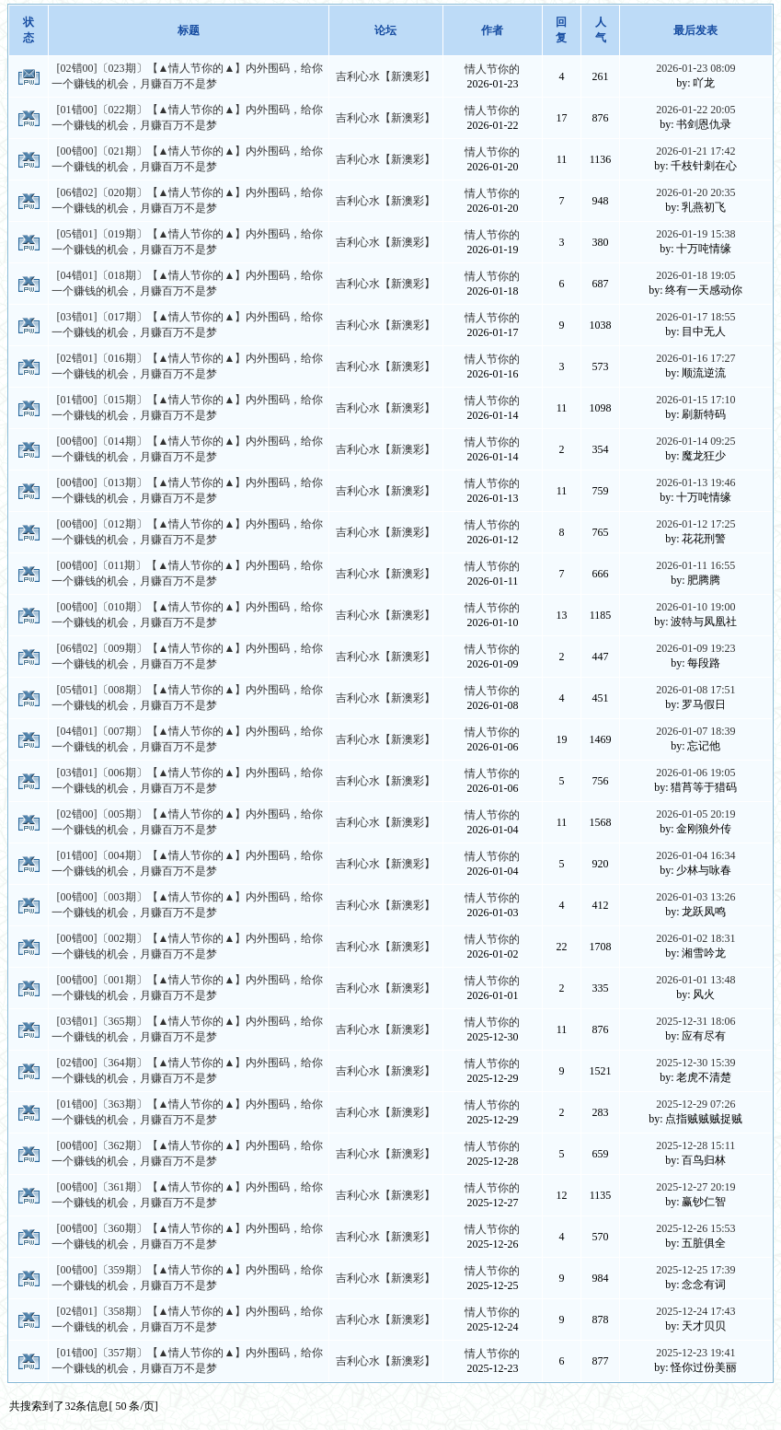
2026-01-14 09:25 (695, 441)
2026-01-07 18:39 (695, 731)
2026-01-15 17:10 (695, 399)
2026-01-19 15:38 (695, 233)
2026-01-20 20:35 (695, 192)
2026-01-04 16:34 (695, 855)
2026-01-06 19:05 (695, 772)
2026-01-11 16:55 (695, 565)
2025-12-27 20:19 (695, 1186)
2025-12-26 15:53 (695, 1228)
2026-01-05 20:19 (695, 814)
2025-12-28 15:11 (695, 1145)
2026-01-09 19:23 (695, 648)
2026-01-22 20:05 (695, 109)
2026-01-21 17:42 (695, 151)
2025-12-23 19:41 (695, 1352)
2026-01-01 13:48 (695, 979)
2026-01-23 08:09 (695, 68)
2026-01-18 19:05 (695, 275)
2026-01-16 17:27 (695, 358)
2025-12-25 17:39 (695, 1269)
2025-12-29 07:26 (695, 1104)
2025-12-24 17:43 (695, 1311)
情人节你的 (492, 69)
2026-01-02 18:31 (695, 938)
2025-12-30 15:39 (695, 1062)
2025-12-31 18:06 (695, 1021)
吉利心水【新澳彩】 (385, 76)
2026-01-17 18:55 (695, 316)
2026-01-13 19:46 (695, 482)
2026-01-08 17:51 (695, 689)
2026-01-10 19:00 (695, 606)
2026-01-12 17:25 (695, 523)
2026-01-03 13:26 (695, 896)
